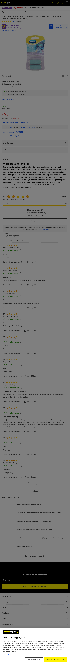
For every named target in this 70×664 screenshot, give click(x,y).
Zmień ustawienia (34, 660)
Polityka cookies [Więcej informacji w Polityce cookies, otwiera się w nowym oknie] (7, 654)
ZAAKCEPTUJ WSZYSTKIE (55, 660)
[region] (35, 646)
